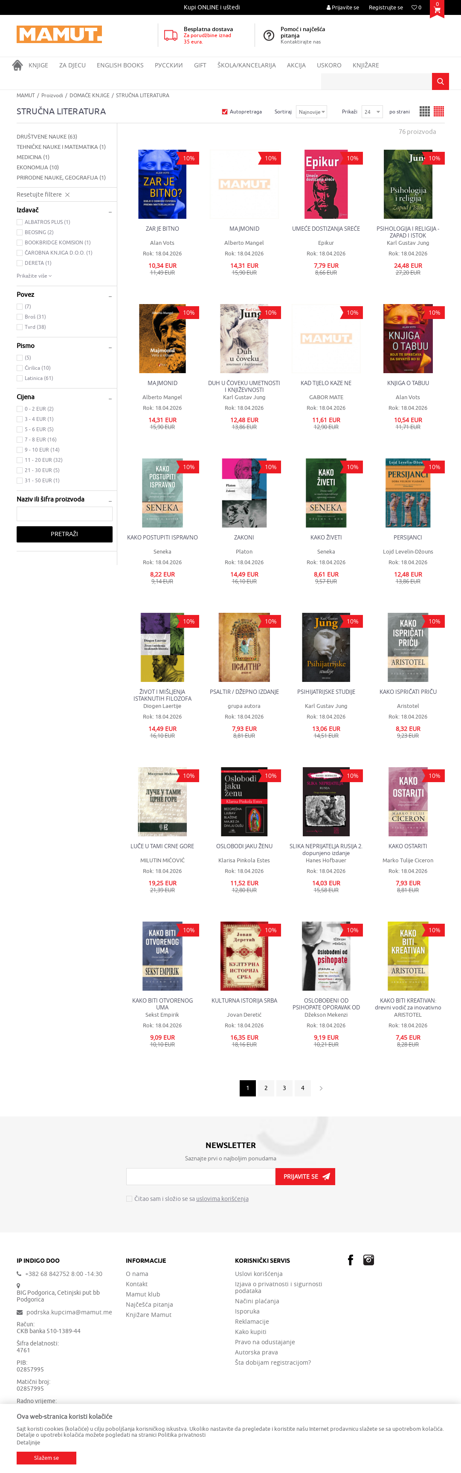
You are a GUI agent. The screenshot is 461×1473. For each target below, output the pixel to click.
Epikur (326, 242)
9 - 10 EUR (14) (42, 450)
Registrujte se (386, 7)
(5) (28, 357)
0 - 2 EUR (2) (39, 409)
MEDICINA (33, 157)
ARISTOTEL (408, 1014)
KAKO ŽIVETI (326, 537)
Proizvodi (52, 95)
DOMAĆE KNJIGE (90, 95)
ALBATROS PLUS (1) (47, 222)
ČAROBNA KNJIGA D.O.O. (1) (59, 252)
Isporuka (247, 1311)
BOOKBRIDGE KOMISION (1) (58, 242)
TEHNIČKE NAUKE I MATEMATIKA (61, 147)
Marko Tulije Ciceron (408, 860)
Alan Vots (162, 242)
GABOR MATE (326, 397)
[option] (212, 7)
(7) (28, 306)
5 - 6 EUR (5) (39, 429)
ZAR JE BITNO (162, 228)
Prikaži (349, 111)
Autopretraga (246, 111)
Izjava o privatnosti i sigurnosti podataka (278, 1287)
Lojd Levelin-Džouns (408, 551)
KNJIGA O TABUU (408, 383)
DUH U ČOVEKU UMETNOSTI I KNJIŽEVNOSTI (244, 386)
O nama (137, 1273)
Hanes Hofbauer (326, 860)
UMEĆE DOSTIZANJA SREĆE (326, 228)
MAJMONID (244, 228)
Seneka (162, 551)
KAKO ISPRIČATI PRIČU (408, 692)
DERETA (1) (38, 263)
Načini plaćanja (257, 1301)
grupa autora (244, 706)
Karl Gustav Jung (408, 242)
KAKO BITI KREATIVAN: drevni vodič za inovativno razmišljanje (408, 1004)
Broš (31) (35, 316)
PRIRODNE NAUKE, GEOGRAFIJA (61, 177)
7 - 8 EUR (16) (41, 439)
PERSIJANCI (408, 537)
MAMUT (26, 95)
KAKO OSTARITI (408, 846)
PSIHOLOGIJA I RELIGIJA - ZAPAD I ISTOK (408, 232)
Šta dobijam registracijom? (273, 1362)
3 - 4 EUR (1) (39, 419)
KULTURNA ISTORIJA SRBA (244, 1000)
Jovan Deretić (244, 1014)
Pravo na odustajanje (265, 1342)
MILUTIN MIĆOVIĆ (162, 860)
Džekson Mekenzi (326, 1014)
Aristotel (408, 706)
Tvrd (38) (35, 327)
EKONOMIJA (38, 167)
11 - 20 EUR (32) (44, 460)
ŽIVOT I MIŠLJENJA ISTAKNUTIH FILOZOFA (162, 695)
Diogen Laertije (162, 706)
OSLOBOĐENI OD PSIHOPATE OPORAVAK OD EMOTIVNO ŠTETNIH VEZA (326, 1004)
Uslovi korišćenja (259, 1273)
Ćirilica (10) (38, 368)
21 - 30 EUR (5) (42, 470)
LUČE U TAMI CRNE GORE (162, 846)
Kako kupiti (251, 1331)
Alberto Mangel (244, 242)
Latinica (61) (39, 378)
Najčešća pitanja (149, 1304)
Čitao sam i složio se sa (191, 1199)
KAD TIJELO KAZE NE (326, 383)
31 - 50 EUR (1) (42, 480)
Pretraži (64, 534)
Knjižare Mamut (148, 1314)
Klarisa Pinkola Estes (244, 860)
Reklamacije (252, 1321)
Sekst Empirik (162, 1014)
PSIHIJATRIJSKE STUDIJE (326, 692)
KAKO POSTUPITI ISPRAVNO (162, 537)
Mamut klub (143, 1294)
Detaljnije (28, 1442)
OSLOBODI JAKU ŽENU (244, 846)
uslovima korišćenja (222, 1199)
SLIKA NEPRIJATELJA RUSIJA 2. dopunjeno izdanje (326, 849)
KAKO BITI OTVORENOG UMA (162, 1004)
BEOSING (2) (39, 232)
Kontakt (137, 1284)
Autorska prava (256, 1352)
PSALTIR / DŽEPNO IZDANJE (244, 692)
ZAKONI (244, 537)
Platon (244, 551)
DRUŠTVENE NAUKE (47, 136)
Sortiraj (283, 111)
